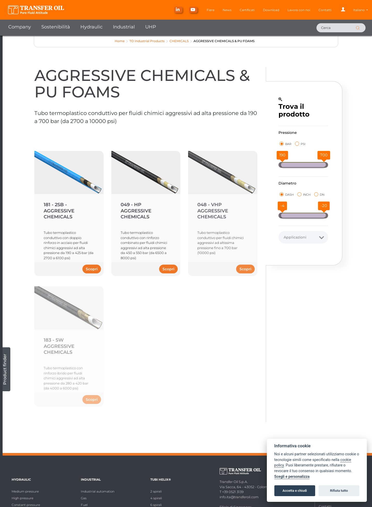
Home (120, 41)
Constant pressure (26, 505)
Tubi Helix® (160, 479)
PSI (300, 144)
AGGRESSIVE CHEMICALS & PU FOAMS (223, 41)
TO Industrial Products (147, 41)
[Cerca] (341, 27)
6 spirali (156, 505)
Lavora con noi (299, 10)
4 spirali (156, 498)
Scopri (92, 269)
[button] (360, 10)
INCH (304, 194)
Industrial (124, 27)
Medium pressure (25, 491)
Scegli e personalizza (292, 476)
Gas (84, 498)
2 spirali (156, 491)
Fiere (210, 10)
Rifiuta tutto (339, 491)
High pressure (22, 498)
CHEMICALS (179, 41)
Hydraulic (91, 27)
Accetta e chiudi (294, 491)
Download (271, 10)
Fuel (84, 505)
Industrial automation (97, 491)
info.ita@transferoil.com (239, 497)
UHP (150, 27)
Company (19, 27)
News (227, 10)
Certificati (247, 10)
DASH (287, 194)
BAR (285, 144)
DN (319, 194)
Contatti (325, 10)
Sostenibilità (55, 27)
